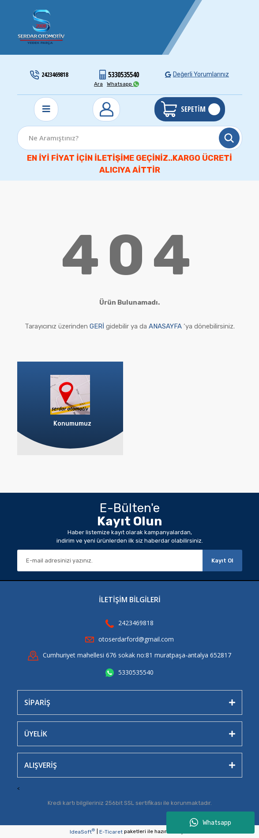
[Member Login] (106, 109)
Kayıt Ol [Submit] (222, 560)
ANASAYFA (165, 326)
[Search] (129, 138)
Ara (98, 84)
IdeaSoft (82, 831)
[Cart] (189, 109)
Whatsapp (210, 822)
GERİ (97, 326)
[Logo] (41, 27)
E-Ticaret (111, 832)
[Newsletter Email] (110, 560)
